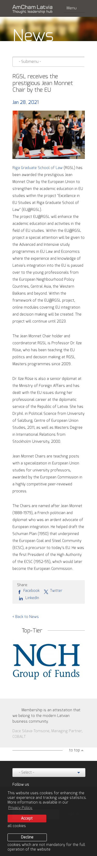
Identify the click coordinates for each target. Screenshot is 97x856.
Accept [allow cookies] (27, 818)
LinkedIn (28, 598)
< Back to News (25, 617)
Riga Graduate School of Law (37, 168)
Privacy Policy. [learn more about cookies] (20, 808)
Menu (74, 8)
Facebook (28, 591)
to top (74, 750)
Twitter (52, 591)
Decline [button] (27, 837)
